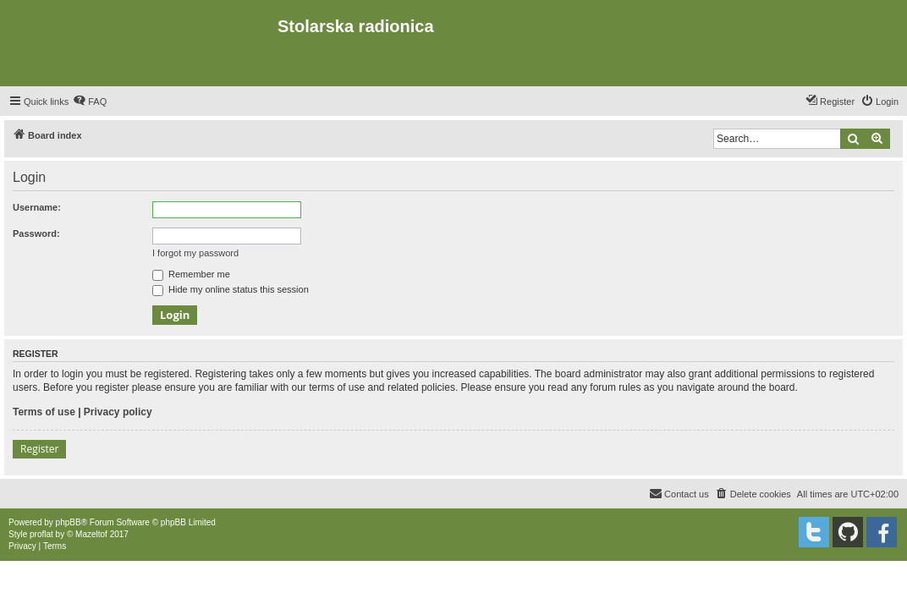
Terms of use (44, 412)
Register (39, 449)
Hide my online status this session (230, 289)
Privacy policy (118, 412)
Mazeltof (91, 534)
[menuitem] (90, 101)
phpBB (68, 522)
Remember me (191, 274)
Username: (37, 207)
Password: (36, 233)
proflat (41, 534)
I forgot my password (195, 253)
